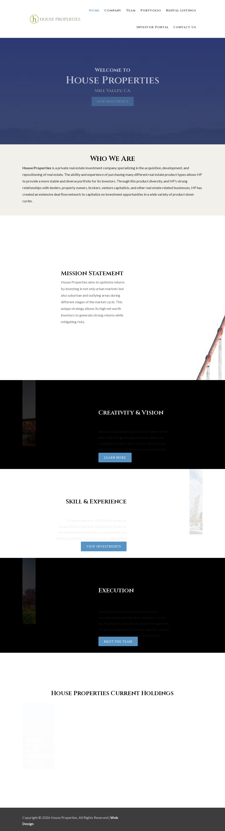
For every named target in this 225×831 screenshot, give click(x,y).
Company (112, 10)
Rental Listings (181, 10)
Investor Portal (152, 27)
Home (94, 10)
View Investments (103, 546)
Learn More (115, 457)
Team (131, 10)
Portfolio (150, 10)
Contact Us (184, 27)
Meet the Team (118, 641)
